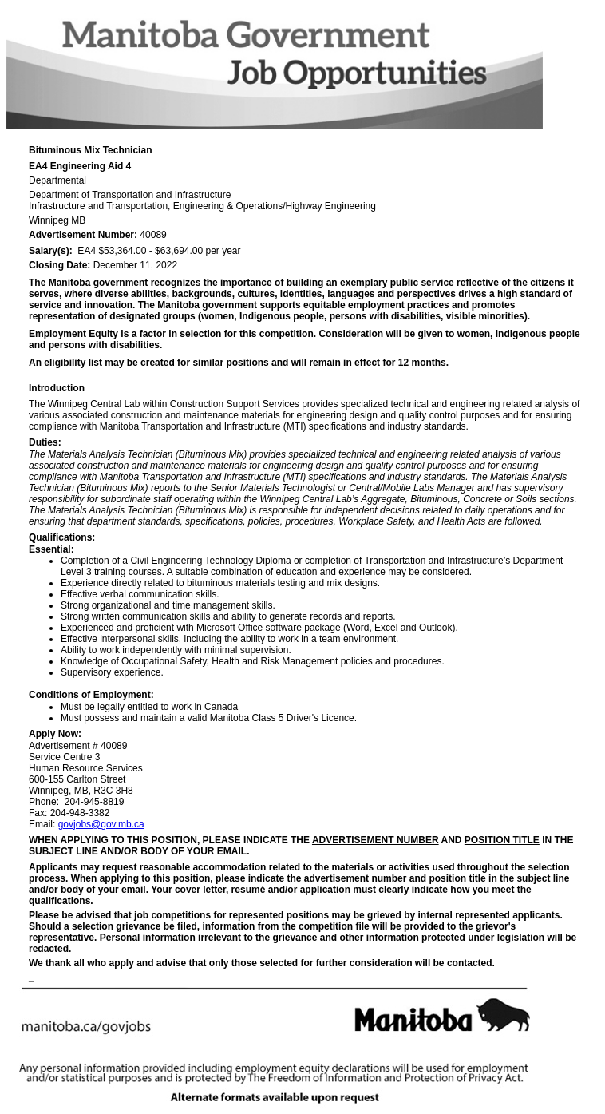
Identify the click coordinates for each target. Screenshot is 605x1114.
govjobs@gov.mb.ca (101, 824)
